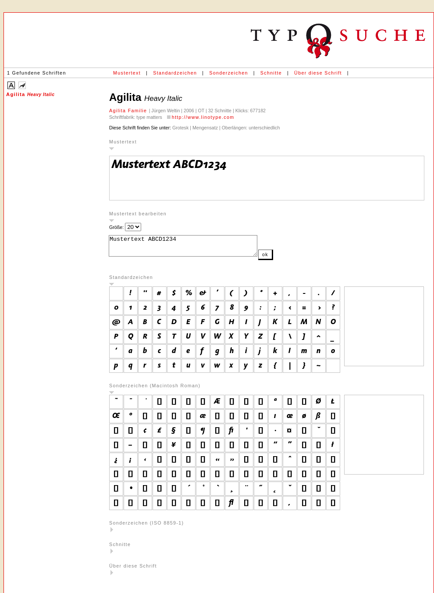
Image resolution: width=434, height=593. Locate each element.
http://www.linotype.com (203, 117)
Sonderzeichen (228, 72)
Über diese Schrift (318, 72)
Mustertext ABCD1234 (191, 248)
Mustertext (127, 72)
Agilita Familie (129, 110)
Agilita (30, 94)
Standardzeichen (175, 72)
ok (283, 258)
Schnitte (271, 72)
